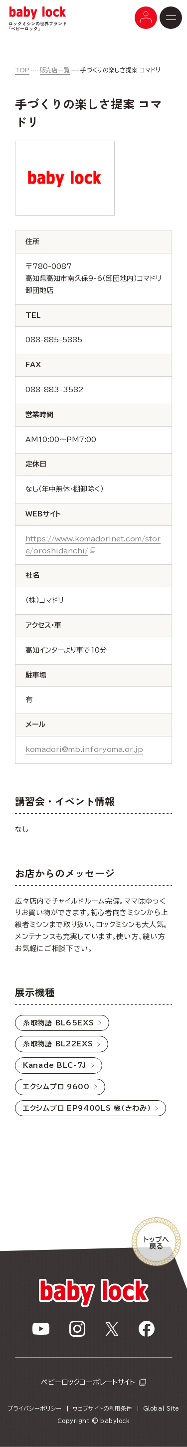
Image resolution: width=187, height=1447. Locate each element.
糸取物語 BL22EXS (58, 1043)
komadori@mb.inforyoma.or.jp (84, 749)
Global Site (161, 1408)
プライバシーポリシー (34, 1408)
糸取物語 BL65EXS (58, 1022)
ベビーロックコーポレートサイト (88, 1382)
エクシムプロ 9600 (56, 1086)
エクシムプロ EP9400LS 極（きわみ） (87, 1108)
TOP (22, 70)
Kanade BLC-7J (55, 1065)
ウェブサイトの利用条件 (102, 1408)
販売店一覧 (55, 70)
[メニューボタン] (146, 17)
